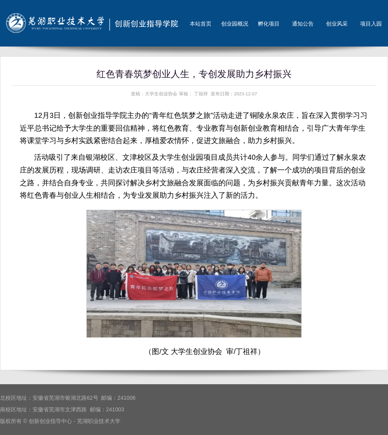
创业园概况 (234, 24)
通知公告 (303, 24)
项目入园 (371, 24)
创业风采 (337, 24)
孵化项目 (269, 24)
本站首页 (200, 24)
